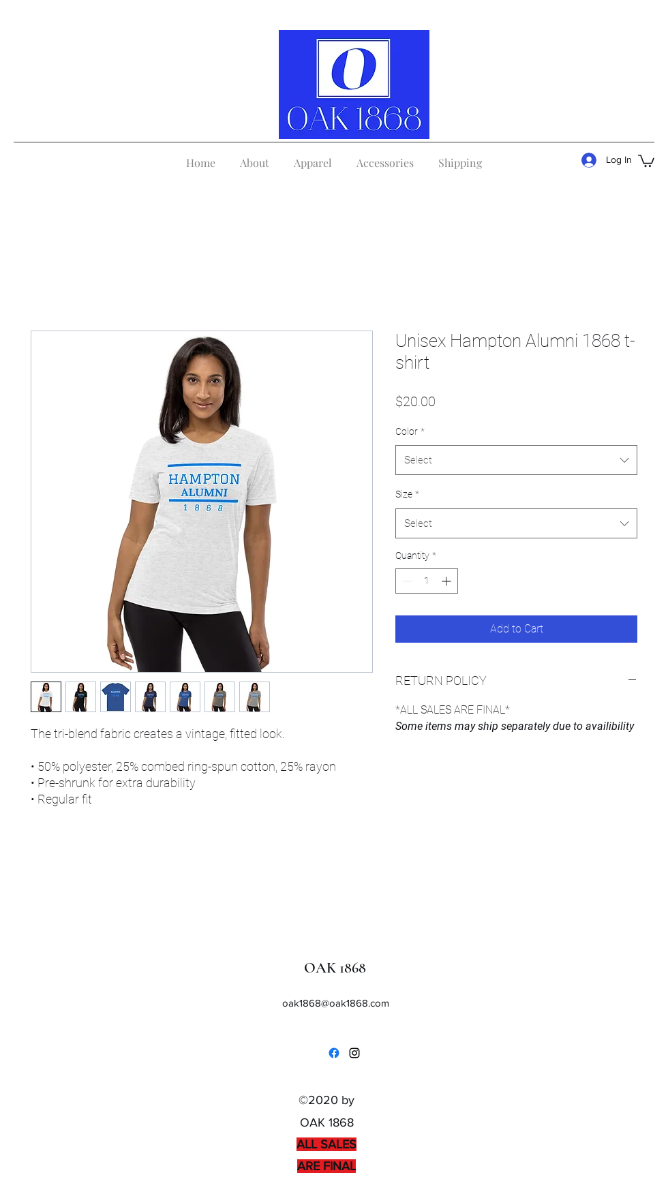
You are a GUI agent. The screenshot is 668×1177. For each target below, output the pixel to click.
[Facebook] (334, 1053)
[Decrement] (405, 581)
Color (410, 431)
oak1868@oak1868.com (335, 1003)
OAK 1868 (335, 968)
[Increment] (447, 581)
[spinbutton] (426, 581)
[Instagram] (354, 1053)
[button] (646, 160)
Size (407, 494)
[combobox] (516, 460)
